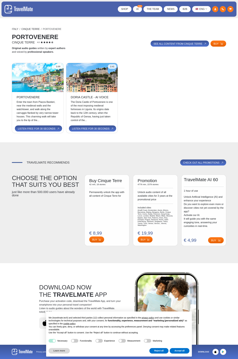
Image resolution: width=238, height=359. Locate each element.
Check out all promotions (203, 162)
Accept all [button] (180, 350)
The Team (153, 9)
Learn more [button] (59, 350)
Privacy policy (41, 352)
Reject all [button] (158, 350)
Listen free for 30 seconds (39, 128)
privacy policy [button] (148, 317)
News (170, 9)
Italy (15, 29)
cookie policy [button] (69, 323)
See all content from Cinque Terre (180, 43)
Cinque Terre (30, 29)
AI (139, 8)
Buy (218, 44)
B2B (185, 9)
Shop (124, 9)
